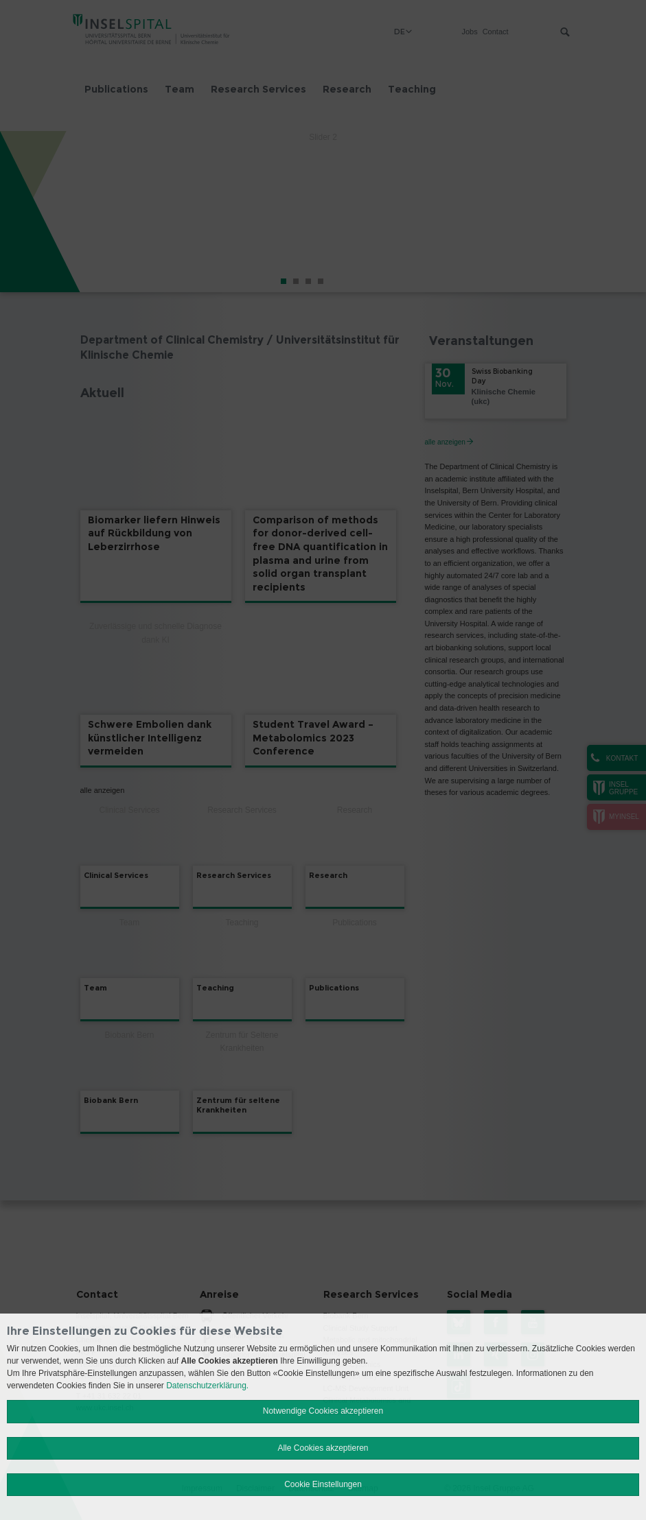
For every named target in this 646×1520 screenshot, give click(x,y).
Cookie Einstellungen (323, 1484)
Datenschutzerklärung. (207, 1385)
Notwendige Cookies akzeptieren (323, 1411)
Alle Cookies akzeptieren (322, 1448)
